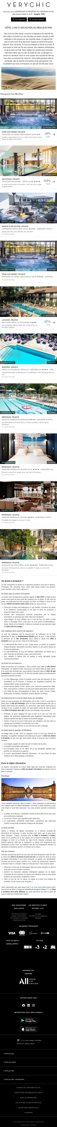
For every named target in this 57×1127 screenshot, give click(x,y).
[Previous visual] (4, 113)
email (39, 914)
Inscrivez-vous (9, 11)
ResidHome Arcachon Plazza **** (37, 889)
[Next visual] (53, 113)
